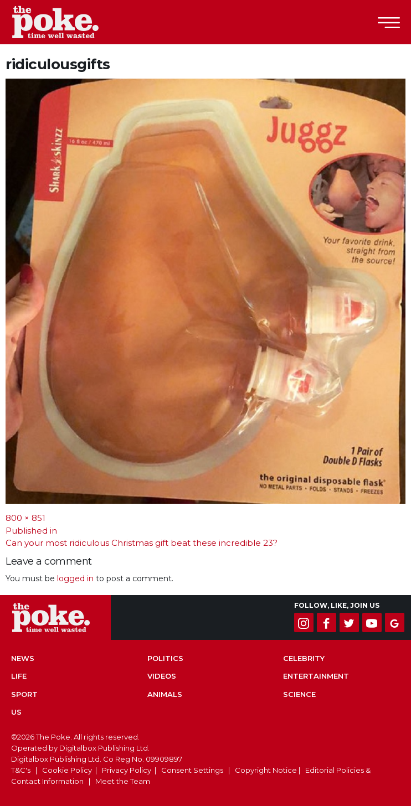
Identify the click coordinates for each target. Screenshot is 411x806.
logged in (75, 578)
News (22, 658)
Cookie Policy (67, 770)
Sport (24, 694)
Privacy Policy (126, 770)
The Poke (69, 22)
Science (299, 694)
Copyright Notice (266, 770)
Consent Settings (192, 770)
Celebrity (304, 658)
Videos (161, 675)
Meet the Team (122, 781)
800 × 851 (25, 518)
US (16, 711)
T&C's (20, 770)
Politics (165, 658)
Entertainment (316, 675)
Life (19, 675)
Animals (164, 694)
